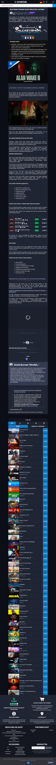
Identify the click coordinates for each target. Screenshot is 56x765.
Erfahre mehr (13, 245)
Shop (33, 736)
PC (8, 752)
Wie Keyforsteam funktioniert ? (14, 736)
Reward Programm (20, 752)
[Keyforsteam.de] (21, 2)
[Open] (3, 2)
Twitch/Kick (33, 735)
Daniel (31, 348)
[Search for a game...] (28, 5)
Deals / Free (20, 755)
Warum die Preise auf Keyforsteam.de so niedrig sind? (14, 738)
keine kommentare (28, 14)
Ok (28, 762)
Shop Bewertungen (20, 756)
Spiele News (32, 12)
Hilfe (50, 762)
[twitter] (29, 363)
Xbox (8, 754)
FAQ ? (14, 745)
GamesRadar (13, 164)
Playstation (8, 756)
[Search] (54, 5)
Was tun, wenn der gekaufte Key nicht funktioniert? (14, 741)
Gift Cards (20, 753)
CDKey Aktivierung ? (14, 743)
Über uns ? (13, 735)
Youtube (51, 735)
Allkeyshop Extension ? (14, 746)
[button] (53, 2)
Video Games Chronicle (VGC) (18, 171)
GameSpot (12, 176)
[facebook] (26, 363)
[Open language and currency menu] (44, 2)
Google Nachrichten (31, 411)
